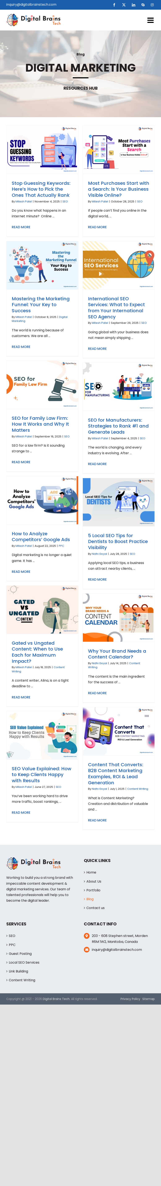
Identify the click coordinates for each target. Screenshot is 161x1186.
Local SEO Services (24, 962)
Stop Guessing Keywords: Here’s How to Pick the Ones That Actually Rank (41, 189)
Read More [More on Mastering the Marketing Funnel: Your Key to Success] (21, 346)
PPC (61, 546)
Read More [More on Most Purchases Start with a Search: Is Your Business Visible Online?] (97, 227)
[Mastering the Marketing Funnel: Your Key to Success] (42, 265)
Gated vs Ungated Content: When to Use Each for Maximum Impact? (37, 652)
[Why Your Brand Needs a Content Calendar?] (119, 618)
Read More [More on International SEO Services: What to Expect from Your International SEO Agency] (97, 348)
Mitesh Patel (24, 201)
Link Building (18, 971)
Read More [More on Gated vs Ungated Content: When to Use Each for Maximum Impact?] (21, 697)
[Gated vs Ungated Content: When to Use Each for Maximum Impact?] (42, 610)
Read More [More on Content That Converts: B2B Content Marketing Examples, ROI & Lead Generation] (97, 820)
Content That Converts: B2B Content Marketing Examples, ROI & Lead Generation (115, 773)
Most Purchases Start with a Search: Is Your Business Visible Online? (118, 189)
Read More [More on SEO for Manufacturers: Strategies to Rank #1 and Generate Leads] (97, 464)
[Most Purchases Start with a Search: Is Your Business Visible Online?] (119, 150)
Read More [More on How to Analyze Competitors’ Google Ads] (21, 571)
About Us (93, 881)
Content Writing (137, 789)
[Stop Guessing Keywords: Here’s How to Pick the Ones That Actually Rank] (42, 150)
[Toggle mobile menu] (151, 20)
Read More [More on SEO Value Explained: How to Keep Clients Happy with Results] (21, 812)
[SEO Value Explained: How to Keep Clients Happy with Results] (42, 735)
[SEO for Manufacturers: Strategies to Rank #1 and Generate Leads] (119, 387)
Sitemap (148, 999)
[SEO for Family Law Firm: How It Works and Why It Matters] (42, 385)
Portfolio (93, 890)
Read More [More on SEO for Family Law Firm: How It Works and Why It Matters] (21, 462)
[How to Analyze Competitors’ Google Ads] (42, 500)
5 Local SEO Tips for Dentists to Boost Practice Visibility (118, 541)
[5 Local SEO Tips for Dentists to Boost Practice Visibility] (119, 502)
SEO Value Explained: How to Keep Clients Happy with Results (41, 774)
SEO (65, 201)
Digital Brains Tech (56, 999)
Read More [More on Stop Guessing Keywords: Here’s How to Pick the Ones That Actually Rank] (21, 227)
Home (91, 872)
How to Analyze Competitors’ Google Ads (41, 536)
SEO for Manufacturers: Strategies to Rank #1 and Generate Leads (118, 426)
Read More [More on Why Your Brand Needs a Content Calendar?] (97, 693)
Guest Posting (20, 953)
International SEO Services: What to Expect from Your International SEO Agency (116, 307)
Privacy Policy (130, 999)
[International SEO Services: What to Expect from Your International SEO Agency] (119, 265)
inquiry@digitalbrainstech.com (31, 4)
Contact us (95, 907)
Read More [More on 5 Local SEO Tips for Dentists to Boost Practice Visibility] (97, 579)
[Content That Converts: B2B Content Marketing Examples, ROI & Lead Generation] (119, 731)
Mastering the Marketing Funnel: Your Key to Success (41, 304)
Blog (89, 899)
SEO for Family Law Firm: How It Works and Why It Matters (40, 424)
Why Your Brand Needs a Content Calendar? (117, 654)
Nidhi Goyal (99, 554)
